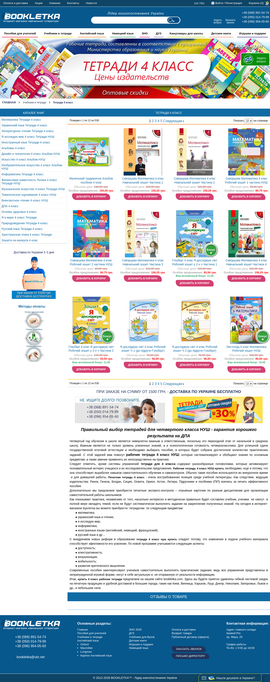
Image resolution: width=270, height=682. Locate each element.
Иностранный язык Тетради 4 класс (25, 142)
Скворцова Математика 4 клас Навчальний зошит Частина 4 (246, 262)
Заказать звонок (230, 21)
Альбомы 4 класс (13, 148)
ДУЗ (131, 633)
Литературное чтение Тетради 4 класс (27, 131)
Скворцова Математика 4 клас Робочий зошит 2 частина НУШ (91, 262)
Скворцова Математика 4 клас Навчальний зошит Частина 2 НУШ (194, 181)
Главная (9, 102)
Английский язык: (88, 640)
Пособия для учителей (91, 633)
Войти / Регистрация (228, 3)
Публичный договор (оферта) (190, 637)
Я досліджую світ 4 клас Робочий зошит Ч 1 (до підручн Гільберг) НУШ (143, 349)
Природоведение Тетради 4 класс (24, 223)
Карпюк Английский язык (96, 655)
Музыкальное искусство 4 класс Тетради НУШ (33, 189)
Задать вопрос (217, 21)
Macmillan (86, 648)
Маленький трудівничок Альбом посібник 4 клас (91, 180)
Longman (86, 651)
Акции (39, 3)
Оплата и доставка (15, 3)
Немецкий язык (138, 648)
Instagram (15, 666)
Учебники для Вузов (141, 637)
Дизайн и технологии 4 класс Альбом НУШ (30, 153)
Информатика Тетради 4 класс (22, 174)
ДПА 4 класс (10, 206)
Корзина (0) (256, 3)
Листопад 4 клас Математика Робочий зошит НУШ (246, 348)
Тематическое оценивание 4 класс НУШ (28, 194)
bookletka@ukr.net (31, 657)
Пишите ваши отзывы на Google (25, 666)
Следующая (173, 121)
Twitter (34, 666)
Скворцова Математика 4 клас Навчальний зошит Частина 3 (143, 262)
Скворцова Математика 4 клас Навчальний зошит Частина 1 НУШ (143, 181)
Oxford (84, 644)
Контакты (73, 3)
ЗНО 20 (133, 629)
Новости (91, 3)
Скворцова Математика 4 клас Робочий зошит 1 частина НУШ (246, 180)
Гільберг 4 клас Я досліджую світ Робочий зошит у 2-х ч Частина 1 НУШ (194, 263)
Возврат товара (182, 633)
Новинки (54, 3)
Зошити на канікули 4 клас (19, 240)
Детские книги (138, 640)
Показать (238, 120)
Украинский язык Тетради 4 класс (24, 125)
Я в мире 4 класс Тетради (19, 217)
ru (202, 3)
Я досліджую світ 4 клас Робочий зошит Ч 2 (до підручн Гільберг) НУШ (194, 349)
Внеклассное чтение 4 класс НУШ (24, 200)
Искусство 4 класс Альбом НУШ (23, 159)
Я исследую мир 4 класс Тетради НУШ (27, 136)
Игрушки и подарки (141, 644)
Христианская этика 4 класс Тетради (26, 234)
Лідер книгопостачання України (136, 13)
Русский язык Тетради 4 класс (22, 229)
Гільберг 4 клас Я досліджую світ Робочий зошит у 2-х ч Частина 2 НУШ (91, 349)
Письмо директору (190, 656)
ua (196, 3)
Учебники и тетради (34, 102)
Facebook (6, 666)
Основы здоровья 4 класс (19, 211)
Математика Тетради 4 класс (21, 119)
